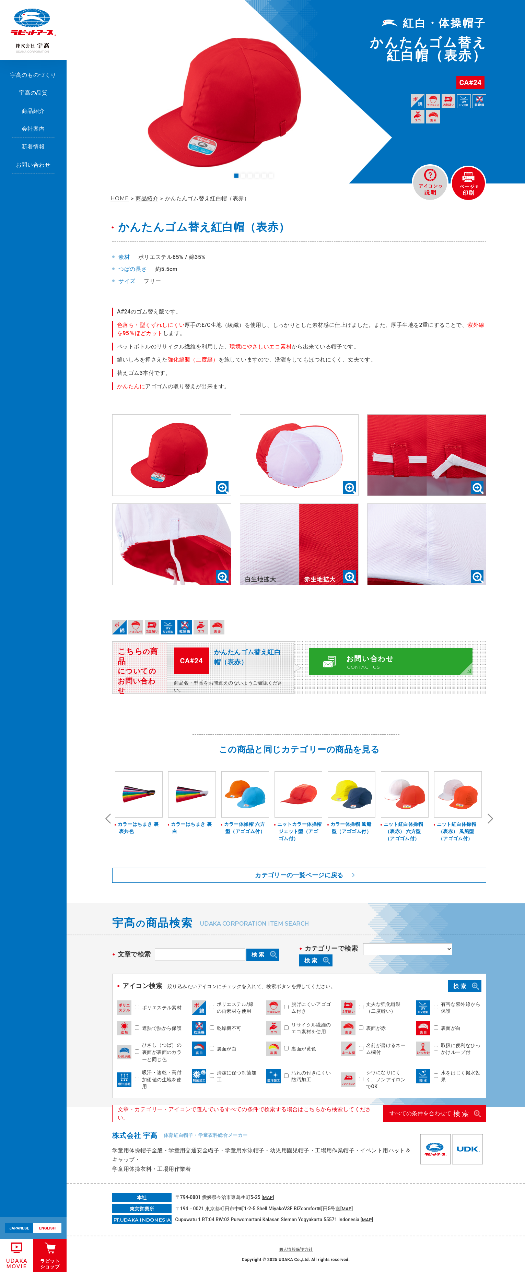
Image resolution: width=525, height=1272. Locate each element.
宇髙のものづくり (33, 75)
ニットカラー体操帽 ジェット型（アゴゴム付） (298, 831)
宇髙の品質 (33, 93)
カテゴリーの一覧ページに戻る (299, 875)
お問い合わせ (33, 165)
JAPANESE (19, 1228)
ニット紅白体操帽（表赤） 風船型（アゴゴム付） (458, 831)
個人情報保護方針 (296, 1248)
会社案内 (33, 129)
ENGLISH (47, 1228)
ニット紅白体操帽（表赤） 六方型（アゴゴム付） (405, 831)
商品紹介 (33, 111)
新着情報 (33, 146)
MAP (268, 1197)
